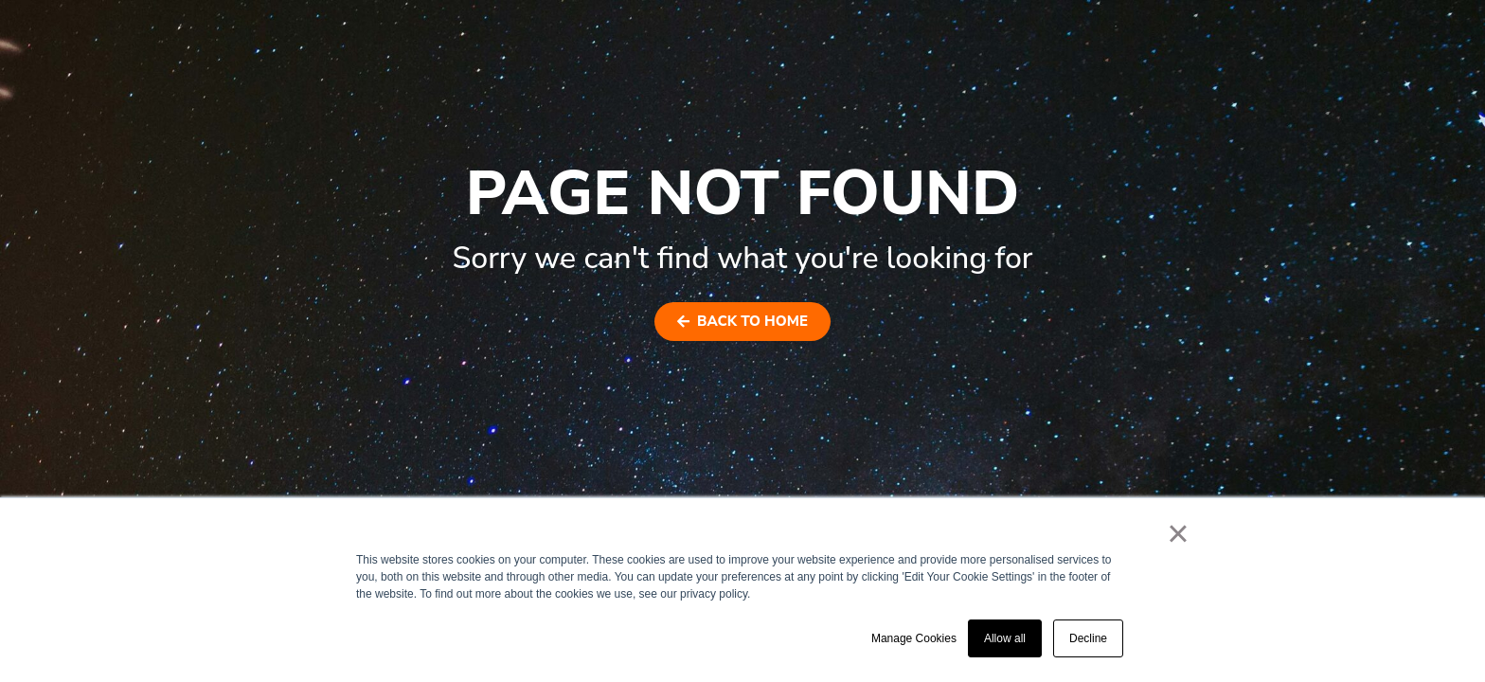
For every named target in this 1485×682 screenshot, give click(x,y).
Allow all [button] (1005, 638)
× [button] (1178, 533)
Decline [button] (1088, 638)
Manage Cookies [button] (914, 638)
